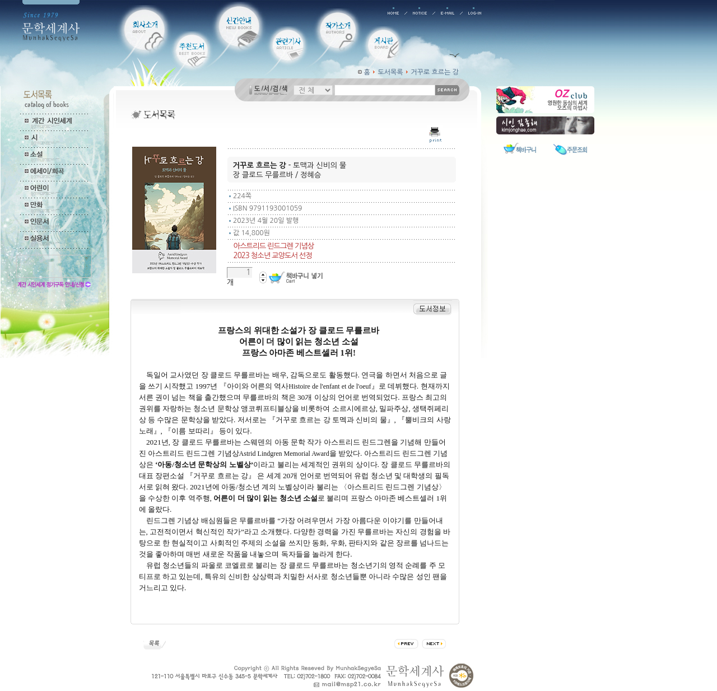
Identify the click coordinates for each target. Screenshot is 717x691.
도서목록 (390, 72)
